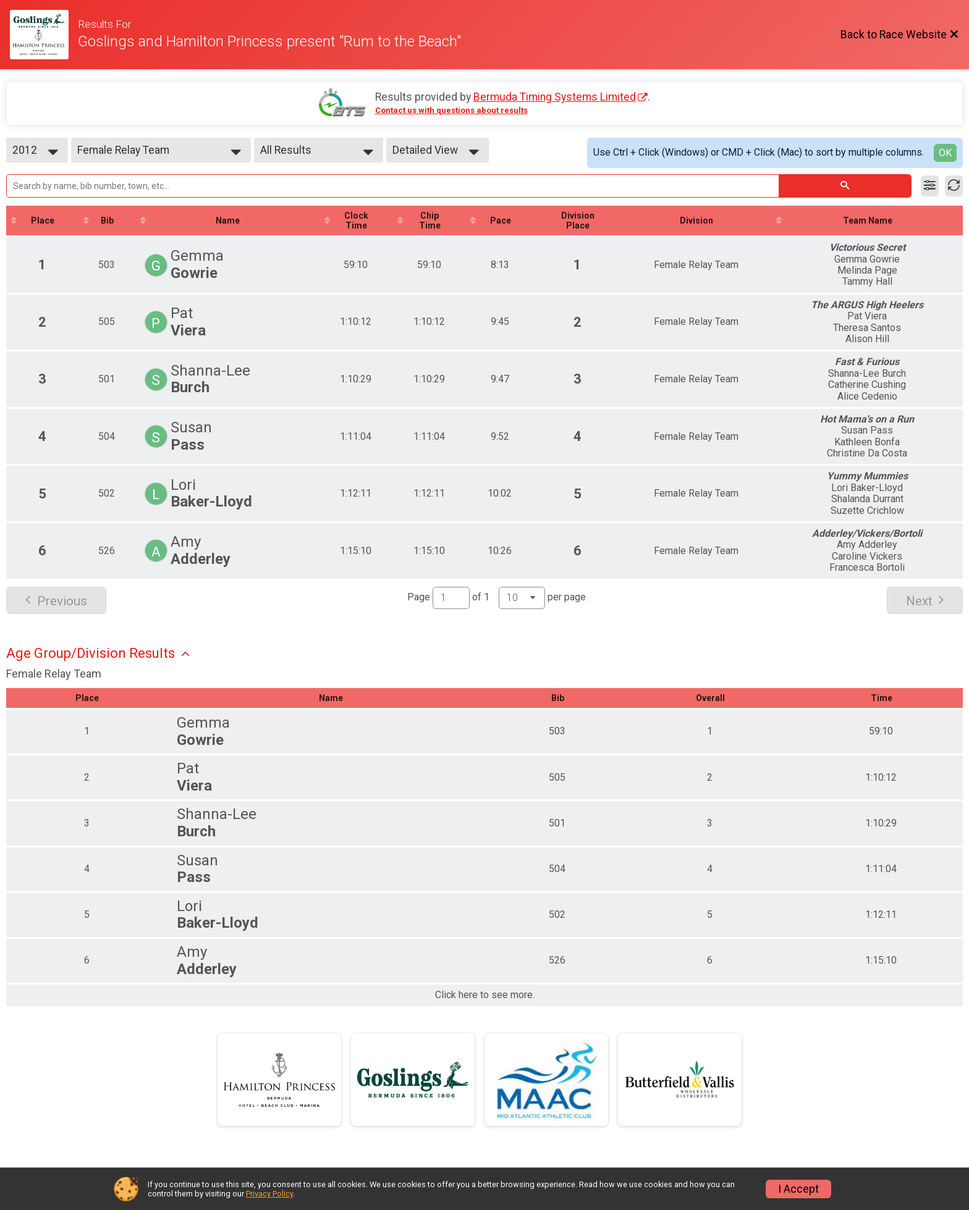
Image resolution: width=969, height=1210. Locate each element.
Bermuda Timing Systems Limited (554, 97)
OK (945, 153)
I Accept (798, 1189)
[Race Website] (44, 34)
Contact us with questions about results (451, 110)
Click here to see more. (485, 995)
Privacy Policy (269, 1193)
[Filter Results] (930, 185)
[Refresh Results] (954, 185)
